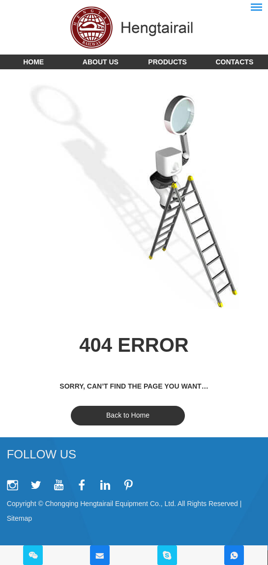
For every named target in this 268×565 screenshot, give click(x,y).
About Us (101, 62)
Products (167, 62)
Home (33, 62)
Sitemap (19, 518)
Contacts (235, 62)
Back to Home (127, 415)
